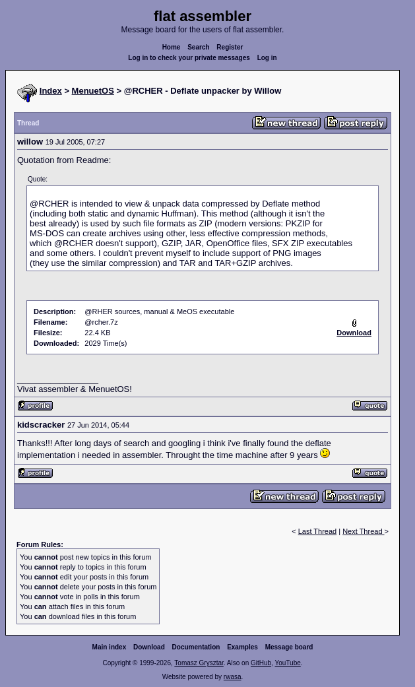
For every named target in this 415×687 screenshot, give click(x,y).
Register (229, 47)
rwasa (232, 676)
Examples (242, 647)
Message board (289, 647)
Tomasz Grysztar (198, 663)
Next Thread (363, 531)
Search (198, 47)
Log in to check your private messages (189, 57)
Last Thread (317, 531)
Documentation (196, 647)
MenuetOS (93, 91)
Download (149, 647)
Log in (267, 57)
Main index (109, 647)
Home (171, 47)
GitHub (261, 663)
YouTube (287, 663)
